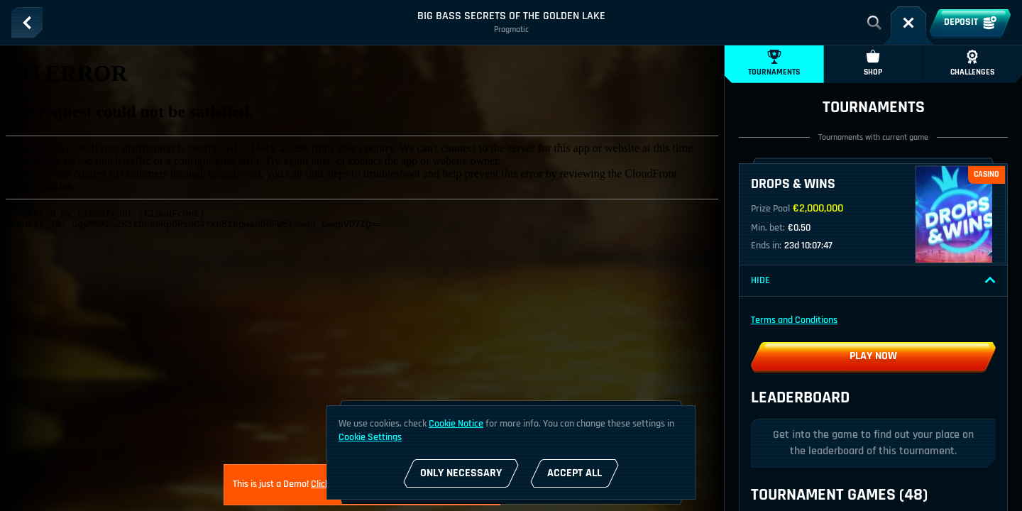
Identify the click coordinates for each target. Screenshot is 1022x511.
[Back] (27, 22)
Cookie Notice (456, 423)
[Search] (874, 22)
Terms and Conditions (794, 320)
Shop (873, 63)
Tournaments (774, 63)
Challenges (972, 63)
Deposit (970, 23)
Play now (873, 355)
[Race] (908, 22)
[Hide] (990, 280)
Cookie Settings (370, 437)
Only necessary (461, 473)
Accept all (574, 473)
